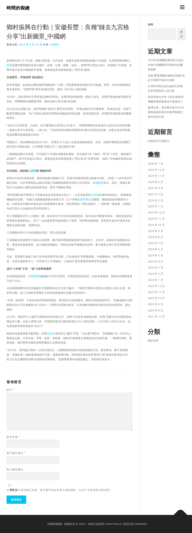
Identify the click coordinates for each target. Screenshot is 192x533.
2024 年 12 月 (156, 212)
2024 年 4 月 (155, 261)
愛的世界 (153, 340)
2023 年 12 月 (156, 286)
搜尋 (150, 24)
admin (54, 44)
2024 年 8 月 (155, 237)
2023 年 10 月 (156, 298)
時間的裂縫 (18, 7)
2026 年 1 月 (155, 163)
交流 (49, 333)
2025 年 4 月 (155, 188)
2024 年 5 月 (155, 255)
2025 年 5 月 (155, 182)
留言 (11, 389)
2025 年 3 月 (155, 194)
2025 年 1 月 (155, 206)
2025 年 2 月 (155, 200)
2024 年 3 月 (155, 267)
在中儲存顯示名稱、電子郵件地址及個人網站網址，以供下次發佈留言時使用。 (60, 490)
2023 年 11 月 (156, 292)
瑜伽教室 (98, 182)
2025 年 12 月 (156, 170)
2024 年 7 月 (155, 243)
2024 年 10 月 (156, 225)
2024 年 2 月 (155, 273)
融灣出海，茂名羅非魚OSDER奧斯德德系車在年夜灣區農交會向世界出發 (166, 112)
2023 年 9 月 (155, 304)
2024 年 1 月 (155, 280)
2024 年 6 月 (155, 249)
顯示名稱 (13, 437)
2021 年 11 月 (156, 316)
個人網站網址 (15, 469)
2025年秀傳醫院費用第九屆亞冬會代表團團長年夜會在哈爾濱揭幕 (166, 64)
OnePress (141, 524)
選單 (181, 7)
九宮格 (32, 171)
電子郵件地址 (16, 453)
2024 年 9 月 (155, 231)
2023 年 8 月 (155, 310)
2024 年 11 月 (156, 218)
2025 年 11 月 (156, 176)
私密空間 (83, 199)
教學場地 (36, 276)
